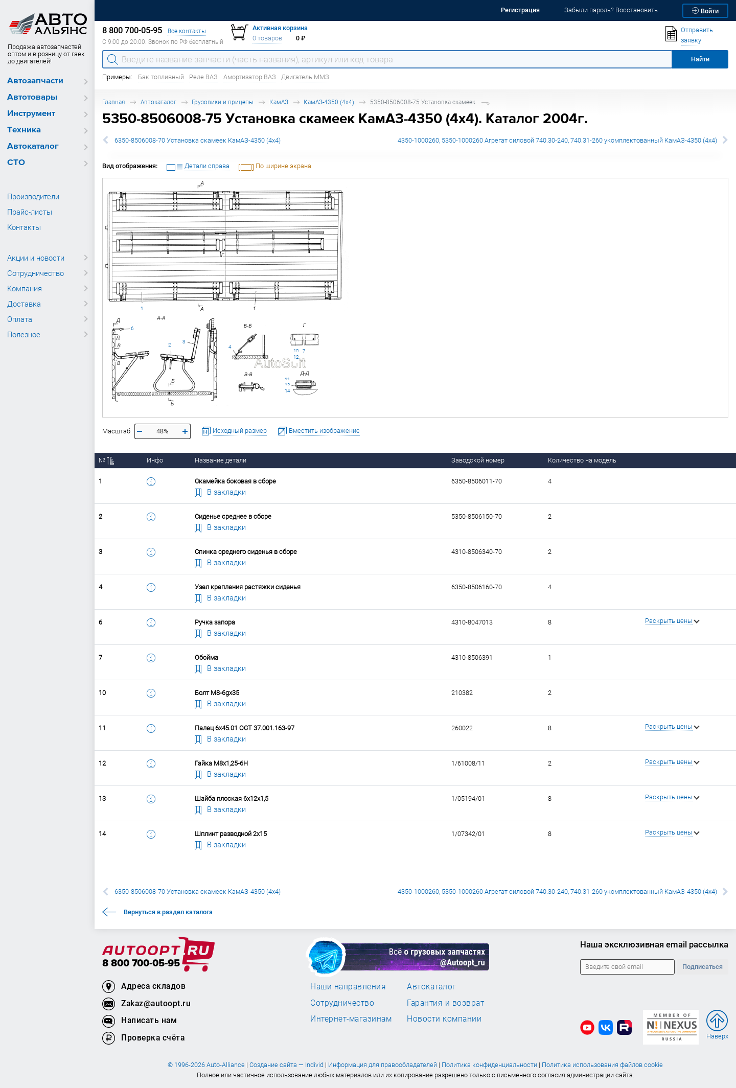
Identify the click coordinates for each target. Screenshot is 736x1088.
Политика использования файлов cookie (602, 1064)
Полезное (23, 334)
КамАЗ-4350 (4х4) (329, 102)
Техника (24, 130)
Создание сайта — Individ (286, 1064)
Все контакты (187, 31)
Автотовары (32, 97)
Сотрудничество (35, 273)
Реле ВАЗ (203, 77)
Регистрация (520, 10)
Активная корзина (280, 28)
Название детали (220, 460)
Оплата (19, 319)
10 (295, 351)
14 (287, 390)
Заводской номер (477, 460)
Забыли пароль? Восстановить (611, 10)
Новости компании (444, 1018)
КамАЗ (278, 102)
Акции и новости (35, 257)
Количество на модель (582, 460)
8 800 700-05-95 (141, 963)
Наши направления (348, 986)
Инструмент (31, 113)
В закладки (220, 492)
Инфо (155, 460)
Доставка (24, 303)
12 (295, 357)
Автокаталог (33, 146)
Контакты (24, 227)
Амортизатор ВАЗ (249, 77)
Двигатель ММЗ (305, 77)
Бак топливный (161, 77)
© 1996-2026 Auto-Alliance (206, 1064)
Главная (113, 102)
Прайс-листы (29, 211)
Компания (24, 288)
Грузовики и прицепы (223, 102)
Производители (33, 196)
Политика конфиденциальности (489, 1064)
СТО (16, 162)
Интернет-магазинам (351, 1018)
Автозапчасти (35, 81)
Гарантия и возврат (445, 1002)
